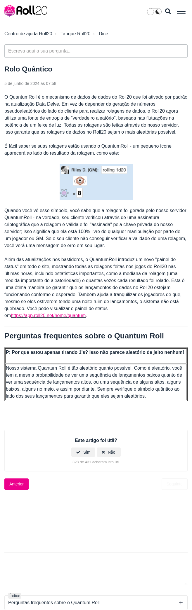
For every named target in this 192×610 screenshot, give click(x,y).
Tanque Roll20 (75, 33)
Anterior (16, 484)
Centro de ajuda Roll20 (28, 33)
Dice (103, 33)
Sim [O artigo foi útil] (86, 452)
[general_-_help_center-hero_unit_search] (96, 51)
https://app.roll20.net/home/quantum (48, 315)
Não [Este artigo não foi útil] (111, 452)
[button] (181, 11)
